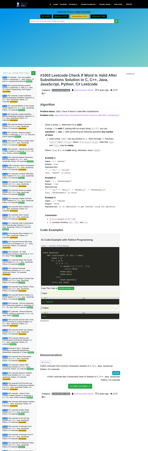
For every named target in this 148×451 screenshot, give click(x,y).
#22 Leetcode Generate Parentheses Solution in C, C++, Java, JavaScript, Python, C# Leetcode (16, 271)
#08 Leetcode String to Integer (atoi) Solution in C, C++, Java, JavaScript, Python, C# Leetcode (18, 143)
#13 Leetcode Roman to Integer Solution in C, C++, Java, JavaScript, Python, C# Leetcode (16, 192)
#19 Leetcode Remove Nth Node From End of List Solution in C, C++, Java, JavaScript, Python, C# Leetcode (17, 245)
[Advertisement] (74, 42)
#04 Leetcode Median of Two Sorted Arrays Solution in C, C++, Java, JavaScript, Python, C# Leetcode (18, 108)
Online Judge (104, 4)
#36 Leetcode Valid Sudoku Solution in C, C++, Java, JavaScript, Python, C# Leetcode (18, 404)
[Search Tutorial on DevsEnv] (50, 4)
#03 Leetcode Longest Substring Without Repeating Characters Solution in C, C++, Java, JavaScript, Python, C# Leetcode (18, 99)
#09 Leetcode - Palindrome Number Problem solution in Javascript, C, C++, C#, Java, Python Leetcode (18, 151)
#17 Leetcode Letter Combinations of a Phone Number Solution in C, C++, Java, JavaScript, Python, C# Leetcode (17, 226)
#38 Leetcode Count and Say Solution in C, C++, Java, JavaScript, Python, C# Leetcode (15, 420)
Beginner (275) (61, 16)
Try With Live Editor (66, 288)
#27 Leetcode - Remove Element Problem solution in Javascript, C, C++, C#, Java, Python (18, 314)
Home (56, 4)
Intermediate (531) (79, 16)
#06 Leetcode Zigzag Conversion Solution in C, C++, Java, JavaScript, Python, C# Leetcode (17, 126)
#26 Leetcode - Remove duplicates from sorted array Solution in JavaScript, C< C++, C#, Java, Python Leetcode (18, 305)
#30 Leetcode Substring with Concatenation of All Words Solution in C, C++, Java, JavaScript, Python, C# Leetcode (17, 341)
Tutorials (73, 4)
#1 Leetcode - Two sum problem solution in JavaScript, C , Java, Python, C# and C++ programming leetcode (18, 79)
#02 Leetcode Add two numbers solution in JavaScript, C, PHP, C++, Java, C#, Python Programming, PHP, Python (17, 89)
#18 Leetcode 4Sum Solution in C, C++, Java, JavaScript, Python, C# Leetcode (17, 235)
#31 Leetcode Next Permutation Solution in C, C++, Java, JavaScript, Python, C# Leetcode (16, 359)
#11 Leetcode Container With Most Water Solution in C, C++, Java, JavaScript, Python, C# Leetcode (18, 176)
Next (116, 373)
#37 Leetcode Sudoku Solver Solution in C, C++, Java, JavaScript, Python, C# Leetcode (15, 412)
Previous (46, 362)
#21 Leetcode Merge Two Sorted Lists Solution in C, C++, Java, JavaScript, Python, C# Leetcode (17, 262)
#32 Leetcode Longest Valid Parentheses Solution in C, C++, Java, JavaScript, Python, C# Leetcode (18, 367)
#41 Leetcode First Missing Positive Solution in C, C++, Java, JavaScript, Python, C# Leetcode (18, 445)
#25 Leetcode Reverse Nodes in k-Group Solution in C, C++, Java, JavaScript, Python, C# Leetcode (18, 297)
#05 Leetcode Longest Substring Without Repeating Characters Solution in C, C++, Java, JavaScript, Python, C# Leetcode (18, 117)
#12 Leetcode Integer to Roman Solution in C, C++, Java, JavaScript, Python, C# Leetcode (16, 184)
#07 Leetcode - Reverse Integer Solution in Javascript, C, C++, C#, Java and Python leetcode (18, 135)
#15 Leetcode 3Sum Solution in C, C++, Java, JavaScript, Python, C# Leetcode (17, 209)
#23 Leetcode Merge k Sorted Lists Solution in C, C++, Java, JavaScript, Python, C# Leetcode (18, 281)
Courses (63, 4)
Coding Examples (88, 4)
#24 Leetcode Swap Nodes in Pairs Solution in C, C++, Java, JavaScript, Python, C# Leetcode (18, 289)
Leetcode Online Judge (61, 90)
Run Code (118, 4)
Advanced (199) (98, 16)
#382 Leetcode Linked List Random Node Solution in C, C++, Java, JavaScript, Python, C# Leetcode (18, 168)
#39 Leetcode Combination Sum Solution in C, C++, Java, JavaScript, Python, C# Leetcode (17, 428)
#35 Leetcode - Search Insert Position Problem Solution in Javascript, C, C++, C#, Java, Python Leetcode (17, 396)
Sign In (129, 4)
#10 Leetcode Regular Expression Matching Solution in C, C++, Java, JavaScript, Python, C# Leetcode (18, 159)
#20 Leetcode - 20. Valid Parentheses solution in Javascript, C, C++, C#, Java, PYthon (18, 254)
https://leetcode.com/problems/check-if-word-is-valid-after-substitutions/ (86, 115)
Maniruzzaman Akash (84, 90)
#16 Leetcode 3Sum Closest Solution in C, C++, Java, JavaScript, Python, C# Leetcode (15, 217)
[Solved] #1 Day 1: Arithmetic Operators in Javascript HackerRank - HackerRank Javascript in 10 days (18, 350)
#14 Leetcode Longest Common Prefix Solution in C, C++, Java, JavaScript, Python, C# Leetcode (18, 201)
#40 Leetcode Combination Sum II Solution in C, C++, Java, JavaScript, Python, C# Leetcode (17, 437)
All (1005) (46, 16)
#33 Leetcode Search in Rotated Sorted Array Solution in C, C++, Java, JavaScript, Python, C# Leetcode (17, 376)
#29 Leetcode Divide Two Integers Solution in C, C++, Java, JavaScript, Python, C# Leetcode (17, 332)
